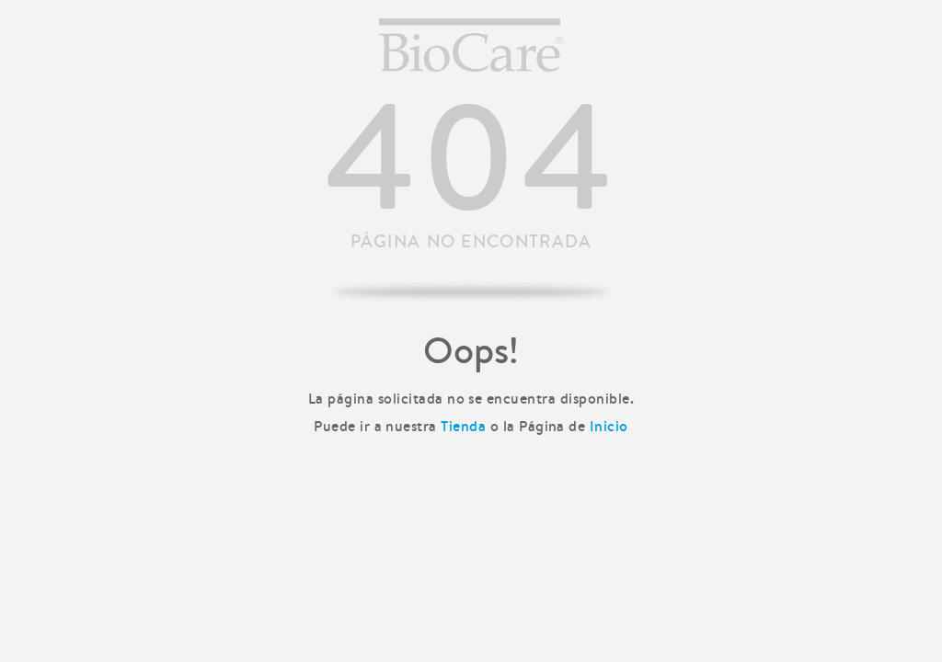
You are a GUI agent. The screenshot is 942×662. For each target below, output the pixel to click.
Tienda (463, 426)
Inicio (609, 426)
